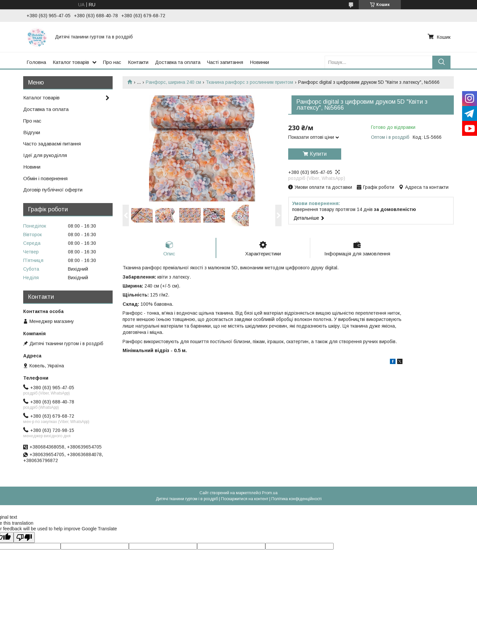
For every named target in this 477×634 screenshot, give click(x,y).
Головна (36, 62)
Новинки (259, 62)
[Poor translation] (24, 537)
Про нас (112, 62)
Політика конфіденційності (296, 499)
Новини (31, 167)
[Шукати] (441, 62)
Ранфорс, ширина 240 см (173, 82)
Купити (318, 154)
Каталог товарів (71, 62)
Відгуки (31, 132)
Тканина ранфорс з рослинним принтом (249, 82)
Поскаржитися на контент (244, 499)
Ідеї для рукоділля (45, 155)
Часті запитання (225, 62)
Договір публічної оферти (52, 189)
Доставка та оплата (177, 62)
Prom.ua (270, 493)
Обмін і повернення (45, 178)
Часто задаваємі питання (52, 143)
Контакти (138, 62)
